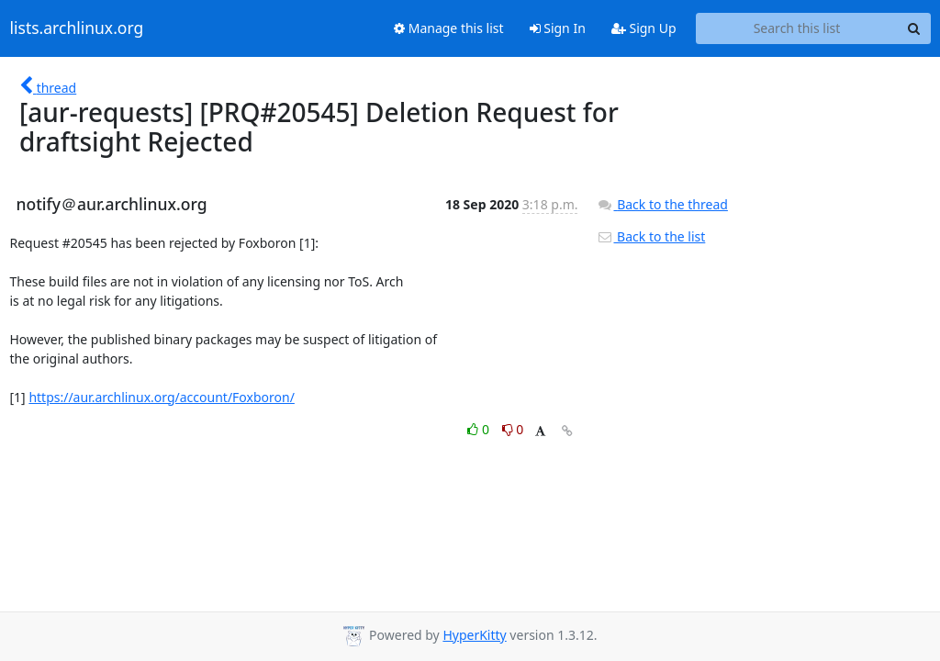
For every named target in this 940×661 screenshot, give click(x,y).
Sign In (558, 28)
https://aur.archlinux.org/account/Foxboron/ (161, 397)
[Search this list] (797, 28)
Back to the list (651, 236)
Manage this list (449, 28)
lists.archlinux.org (77, 28)
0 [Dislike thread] (513, 429)
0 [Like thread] (479, 429)
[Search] (914, 28)
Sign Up (644, 28)
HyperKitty (474, 635)
